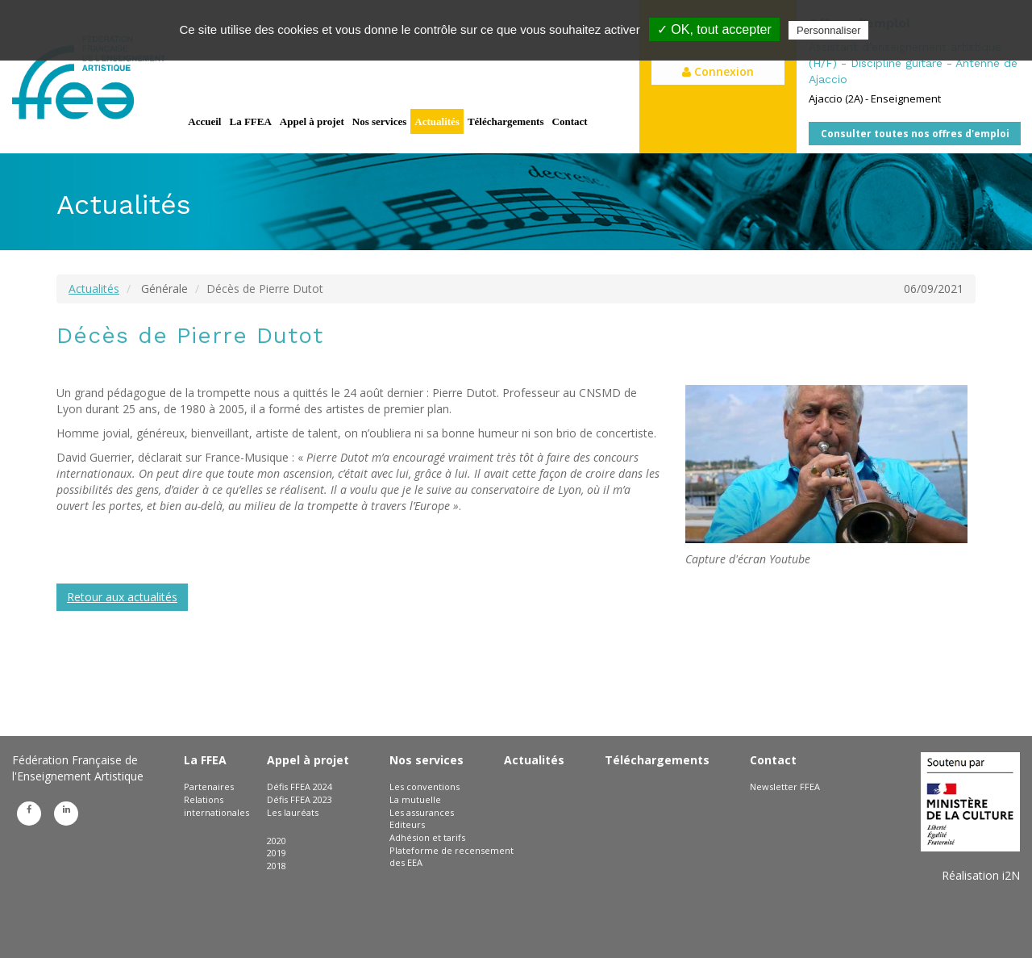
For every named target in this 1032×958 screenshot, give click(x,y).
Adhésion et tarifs (427, 837)
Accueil (204, 121)
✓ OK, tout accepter (714, 29)
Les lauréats (292, 812)
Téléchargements (506, 121)
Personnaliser (829, 30)
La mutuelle (415, 799)
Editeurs (407, 824)
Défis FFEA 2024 (299, 786)
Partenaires (209, 786)
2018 (276, 866)
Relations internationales (216, 805)
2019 (276, 853)
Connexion (718, 71)
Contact (570, 121)
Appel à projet (312, 121)
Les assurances (421, 812)
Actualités (437, 121)
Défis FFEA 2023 (299, 799)
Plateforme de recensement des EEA (451, 856)
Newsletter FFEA (785, 786)
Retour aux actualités (122, 597)
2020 (276, 841)
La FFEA (250, 121)
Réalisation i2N (981, 875)
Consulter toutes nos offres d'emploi (915, 133)
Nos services (379, 121)
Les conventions (424, 786)
